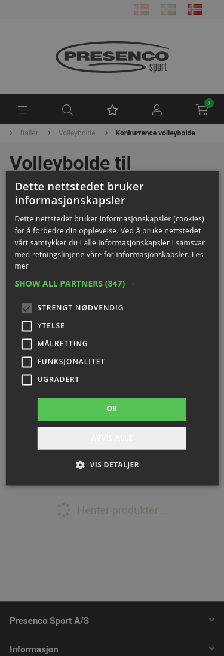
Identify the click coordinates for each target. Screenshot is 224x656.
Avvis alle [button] (112, 438)
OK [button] (111, 409)
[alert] (112, 328)
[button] (111, 284)
